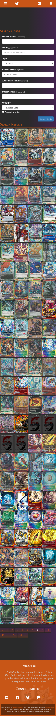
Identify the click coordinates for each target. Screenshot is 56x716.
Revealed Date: (9, 69)
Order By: (6, 102)
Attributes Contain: (11, 80)
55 (20, 635)
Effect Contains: (9, 91)
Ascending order (11, 112)
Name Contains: (9, 36)
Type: (4, 58)
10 (47, 630)
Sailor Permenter (17, 707)
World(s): (6, 47)
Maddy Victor (49, 707)
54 (14, 635)
